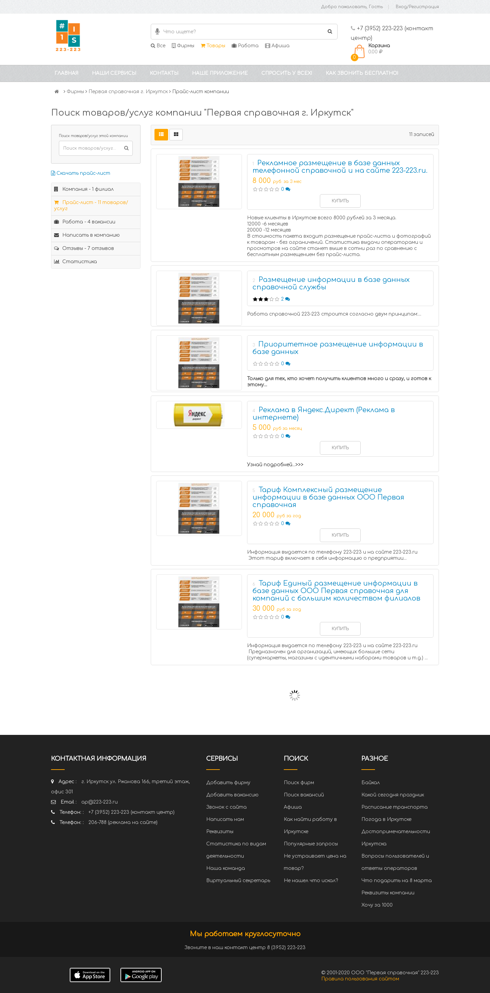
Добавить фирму (228, 782)
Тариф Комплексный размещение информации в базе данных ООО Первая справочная (328, 497)
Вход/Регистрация (417, 6)
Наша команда (225, 868)
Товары (213, 45)
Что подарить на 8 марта (396, 880)
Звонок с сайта (226, 807)
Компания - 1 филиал (84, 189)
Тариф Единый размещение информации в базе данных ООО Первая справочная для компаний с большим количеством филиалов (336, 590)
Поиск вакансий (304, 794)
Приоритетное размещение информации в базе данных (337, 348)
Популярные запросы (311, 843)
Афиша (277, 45)
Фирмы (183, 45)
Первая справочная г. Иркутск (128, 91)
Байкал (370, 782)
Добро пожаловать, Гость (352, 6)
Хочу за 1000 (377, 905)
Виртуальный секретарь (238, 880)
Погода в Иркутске (386, 819)
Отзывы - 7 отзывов (84, 248)
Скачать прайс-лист (80, 173)
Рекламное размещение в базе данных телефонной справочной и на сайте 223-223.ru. (339, 166)
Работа (245, 45)
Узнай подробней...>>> (275, 464)
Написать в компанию (87, 235)
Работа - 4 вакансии (84, 221)
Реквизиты (219, 831)
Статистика (75, 261)
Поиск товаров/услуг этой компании (93, 136)
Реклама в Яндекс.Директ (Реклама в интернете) (323, 413)
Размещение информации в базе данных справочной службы (331, 283)
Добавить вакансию (232, 794)
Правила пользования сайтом (360, 978)
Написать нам (225, 819)
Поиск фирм (299, 782)
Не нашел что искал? (311, 880)
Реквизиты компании (387, 892)
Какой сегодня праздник (392, 794)
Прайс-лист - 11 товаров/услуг (91, 205)
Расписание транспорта (394, 807)
